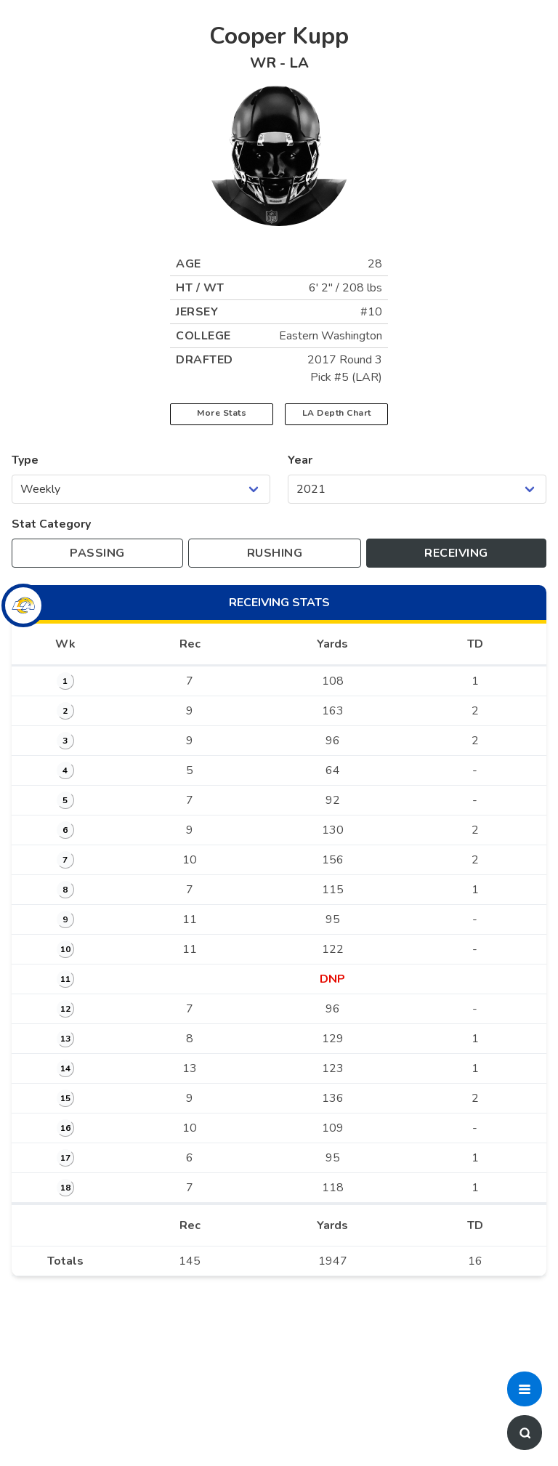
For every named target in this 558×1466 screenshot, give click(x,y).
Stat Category (51, 524)
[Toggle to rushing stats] (274, 553)
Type (25, 460)
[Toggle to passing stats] (97, 553)
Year (300, 460)
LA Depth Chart (336, 413)
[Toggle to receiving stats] (456, 553)
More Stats (221, 413)
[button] (524, 1389)
